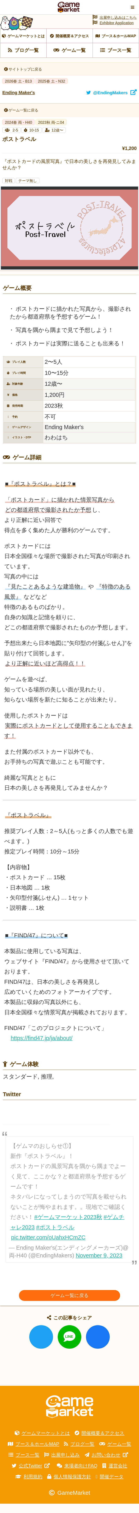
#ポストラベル (55, 1236)
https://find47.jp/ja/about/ (42, 1047)
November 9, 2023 (99, 1264)
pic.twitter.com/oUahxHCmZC (48, 1246)
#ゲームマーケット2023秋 (68, 1226)
